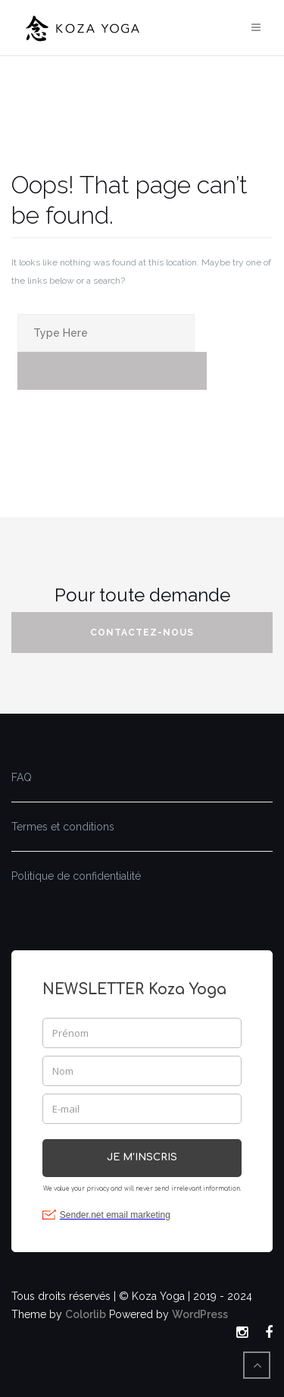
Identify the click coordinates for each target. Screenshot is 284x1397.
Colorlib (85, 1314)
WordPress (200, 1314)
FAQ (21, 777)
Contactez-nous (142, 632)
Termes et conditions (62, 827)
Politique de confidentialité (76, 876)
